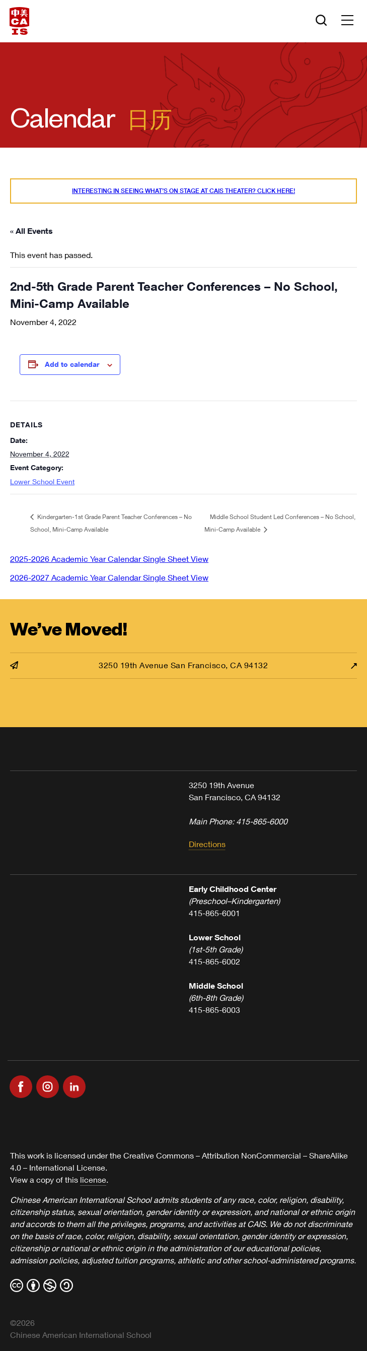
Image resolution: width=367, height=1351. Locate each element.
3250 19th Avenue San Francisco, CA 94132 (139, 665)
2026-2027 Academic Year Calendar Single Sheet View (109, 577)
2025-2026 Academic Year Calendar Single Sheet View (109, 558)
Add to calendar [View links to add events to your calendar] (72, 364)
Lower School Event (42, 481)
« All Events (31, 230)
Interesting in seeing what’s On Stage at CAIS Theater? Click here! (183, 191)
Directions (207, 844)
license (93, 1179)
